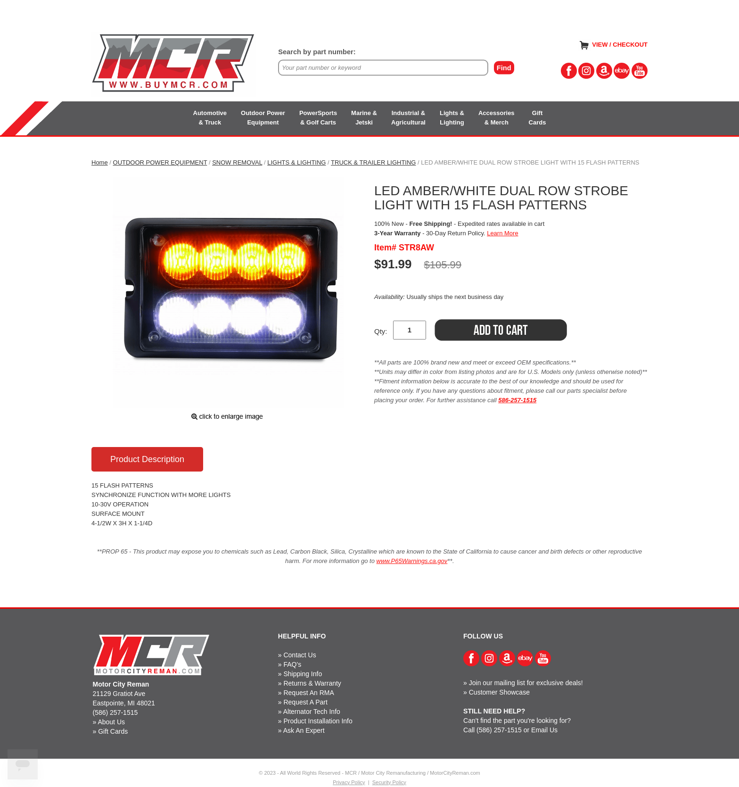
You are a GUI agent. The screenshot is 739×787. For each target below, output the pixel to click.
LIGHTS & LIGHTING (296, 162)
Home (99, 162)
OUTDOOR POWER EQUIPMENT (160, 162)
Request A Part (305, 702)
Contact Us (299, 655)
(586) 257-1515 (115, 712)
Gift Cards (113, 731)
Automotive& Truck (210, 117)
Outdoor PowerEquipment (263, 117)
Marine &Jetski (364, 117)
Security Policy (389, 782)
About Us (111, 722)
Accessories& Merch (496, 117)
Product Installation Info (317, 721)
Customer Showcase (499, 692)
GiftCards (537, 117)
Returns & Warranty (312, 683)
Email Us (544, 730)
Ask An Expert (304, 730)
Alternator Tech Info (311, 711)
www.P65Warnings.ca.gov (412, 560)
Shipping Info (302, 674)
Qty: (380, 331)
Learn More (502, 233)
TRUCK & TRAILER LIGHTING (373, 162)
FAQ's (292, 664)
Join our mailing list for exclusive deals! (526, 683)
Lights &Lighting (452, 117)
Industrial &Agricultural (408, 117)
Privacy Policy (349, 782)
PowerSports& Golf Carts (318, 117)
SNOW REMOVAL (237, 162)
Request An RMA (308, 692)
